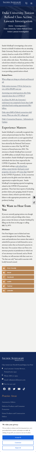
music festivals (12, 169)
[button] (31, 3)
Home (10, 26)
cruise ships (23, 172)
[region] (18, 436)
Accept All (18, 437)
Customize (18, 442)
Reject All (18, 448)
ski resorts (12, 172)
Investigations (20, 26)
